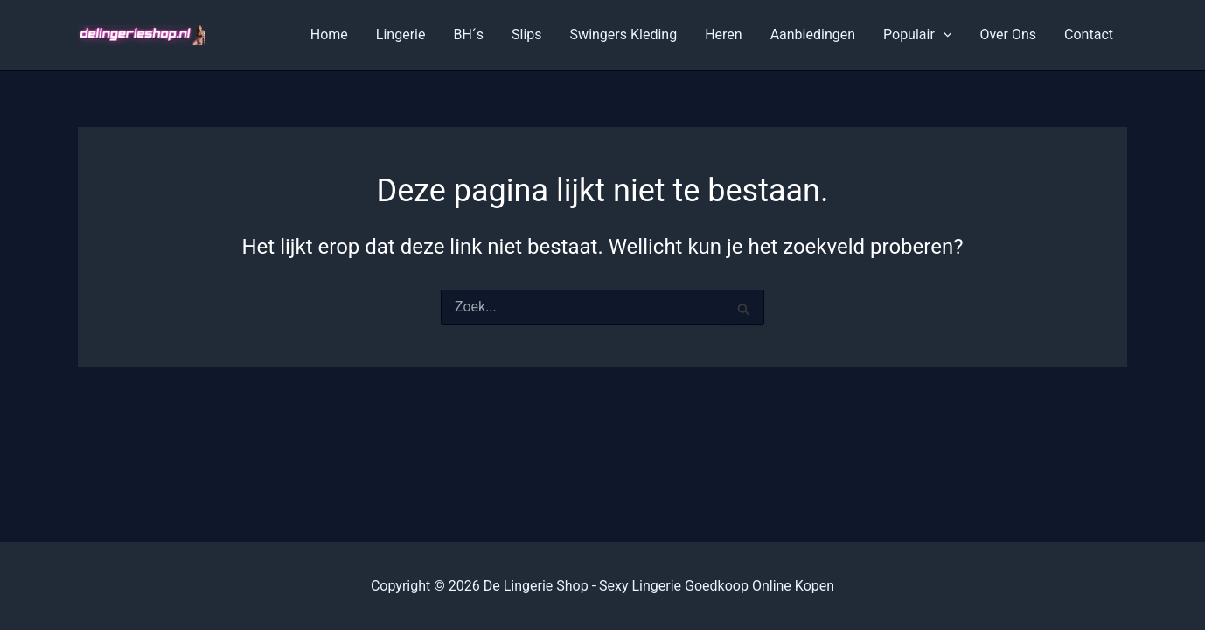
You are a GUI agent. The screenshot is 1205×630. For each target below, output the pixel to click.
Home (329, 34)
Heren (723, 34)
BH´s (468, 34)
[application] (943, 35)
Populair (917, 35)
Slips (527, 34)
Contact (1088, 34)
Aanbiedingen (812, 34)
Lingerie (401, 34)
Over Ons (1007, 34)
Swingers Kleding (624, 34)
